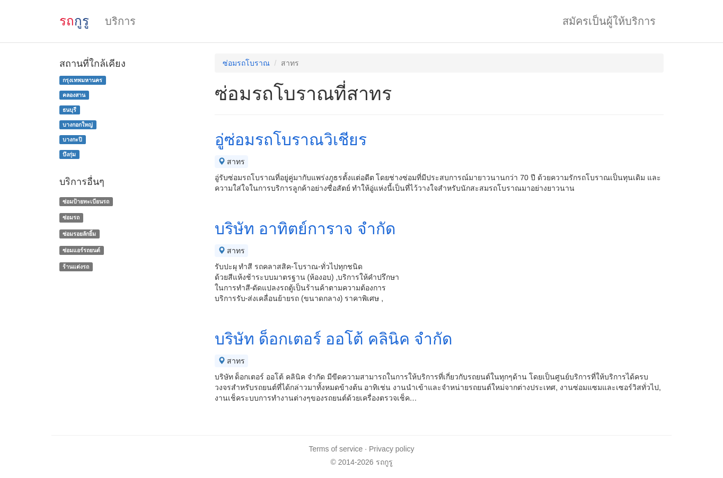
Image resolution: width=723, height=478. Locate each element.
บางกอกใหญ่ (78, 124)
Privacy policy (392, 449)
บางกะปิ (72, 139)
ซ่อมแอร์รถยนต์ (81, 250)
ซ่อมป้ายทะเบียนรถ (86, 201)
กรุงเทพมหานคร (82, 80)
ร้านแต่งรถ (76, 266)
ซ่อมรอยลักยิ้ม (79, 234)
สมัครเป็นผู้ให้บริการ (609, 21)
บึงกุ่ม (69, 154)
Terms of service (335, 449)
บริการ (120, 21)
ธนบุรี (69, 110)
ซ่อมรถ (71, 217)
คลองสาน (74, 95)
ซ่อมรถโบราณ (246, 63)
